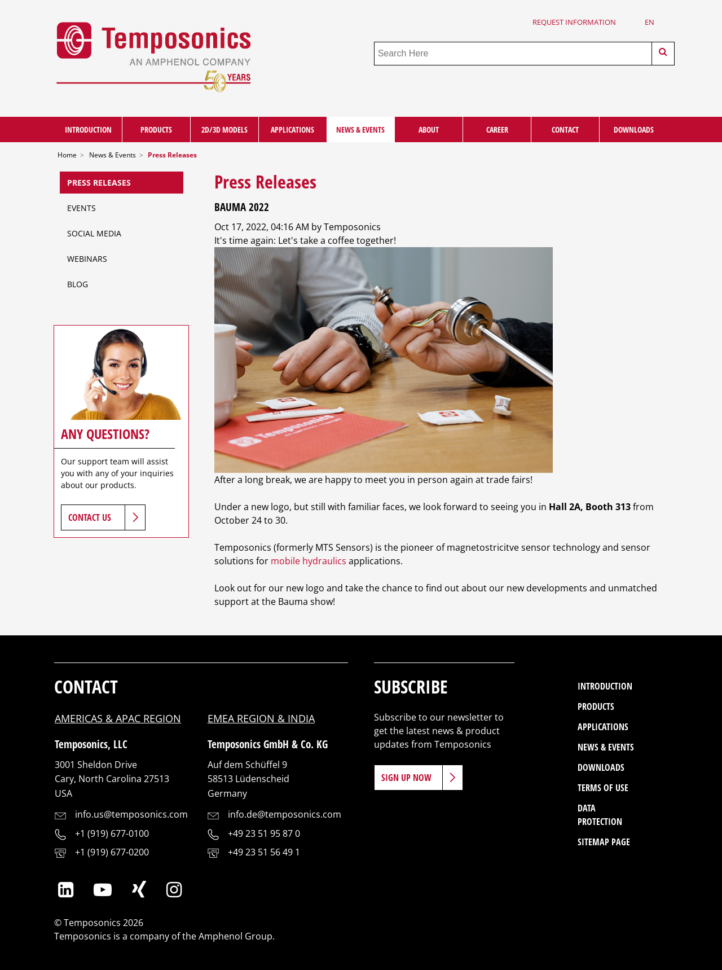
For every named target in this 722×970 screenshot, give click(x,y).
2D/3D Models (224, 129)
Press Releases (99, 182)
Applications (292, 129)
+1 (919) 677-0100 (112, 833)
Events (81, 208)
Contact (565, 129)
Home (67, 155)
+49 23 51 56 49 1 (264, 852)
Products (156, 129)
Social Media (94, 233)
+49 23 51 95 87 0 (264, 833)
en (649, 22)
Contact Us (89, 517)
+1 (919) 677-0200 (112, 852)
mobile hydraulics (308, 561)
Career (497, 129)
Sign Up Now (406, 777)
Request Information (574, 22)
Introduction (88, 129)
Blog (77, 284)
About (429, 129)
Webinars (87, 258)
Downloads (634, 129)
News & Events (360, 129)
